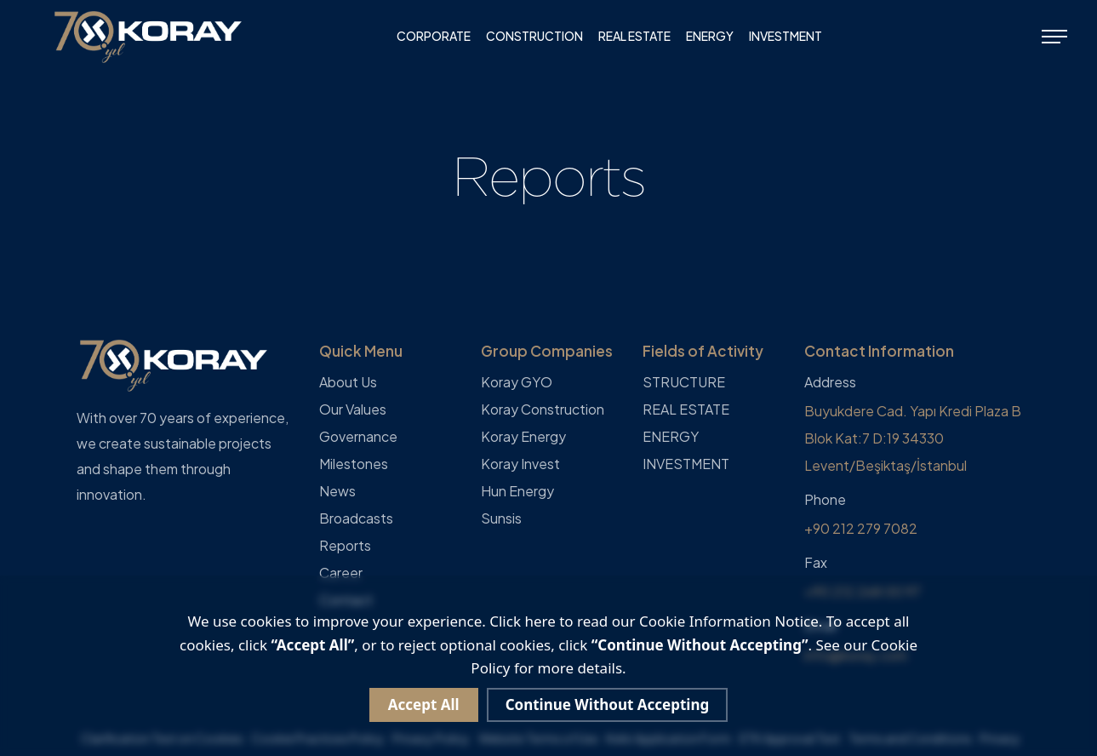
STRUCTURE (684, 382)
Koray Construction (542, 409)
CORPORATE (434, 35)
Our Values (352, 409)
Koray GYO (516, 382)
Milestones (353, 463)
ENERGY (710, 35)
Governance (358, 436)
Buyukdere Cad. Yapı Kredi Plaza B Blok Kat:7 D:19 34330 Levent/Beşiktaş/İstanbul (912, 438)
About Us (348, 382)
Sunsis (501, 518)
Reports (345, 545)
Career (341, 572)
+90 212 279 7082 (860, 528)
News (337, 491)
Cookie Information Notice (729, 621)
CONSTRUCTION (534, 35)
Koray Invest (520, 463)
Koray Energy (523, 436)
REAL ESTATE (634, 35)
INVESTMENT (785, 35)
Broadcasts (356, 518)
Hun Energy (517, 491)
